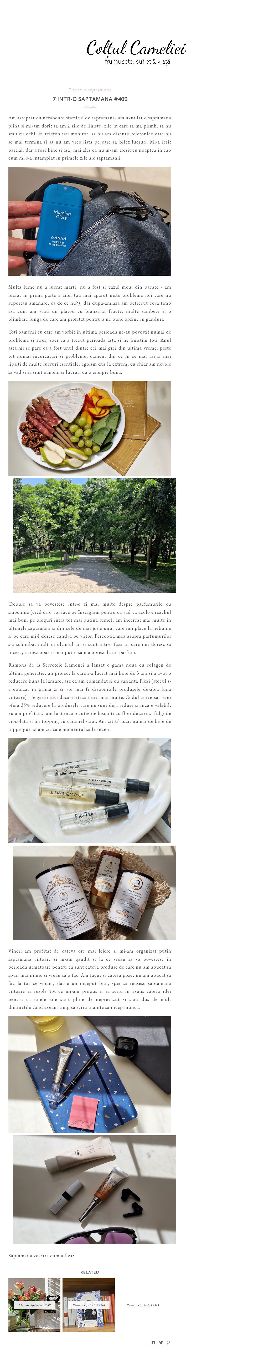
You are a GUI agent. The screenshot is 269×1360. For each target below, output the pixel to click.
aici (54, 697)
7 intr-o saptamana (90, 89)
